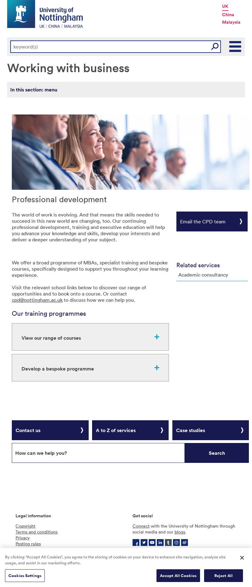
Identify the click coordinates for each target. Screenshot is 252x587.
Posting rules (28, 544)
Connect (141, 526)
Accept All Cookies (178, 577)
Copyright (25, 526)
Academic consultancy (203, 275)
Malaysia (231, 22)
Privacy (23, 538)
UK (225, 6)
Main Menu (235, 46)
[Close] (242, 559)
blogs (180, 532)
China (228, 15)
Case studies (190, 430)
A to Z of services (116, 430)
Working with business (68, 67)
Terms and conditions (37, 532)
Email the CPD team (203, 221)
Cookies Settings (24, 577)
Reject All (223, 577)
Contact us (28, 430)
